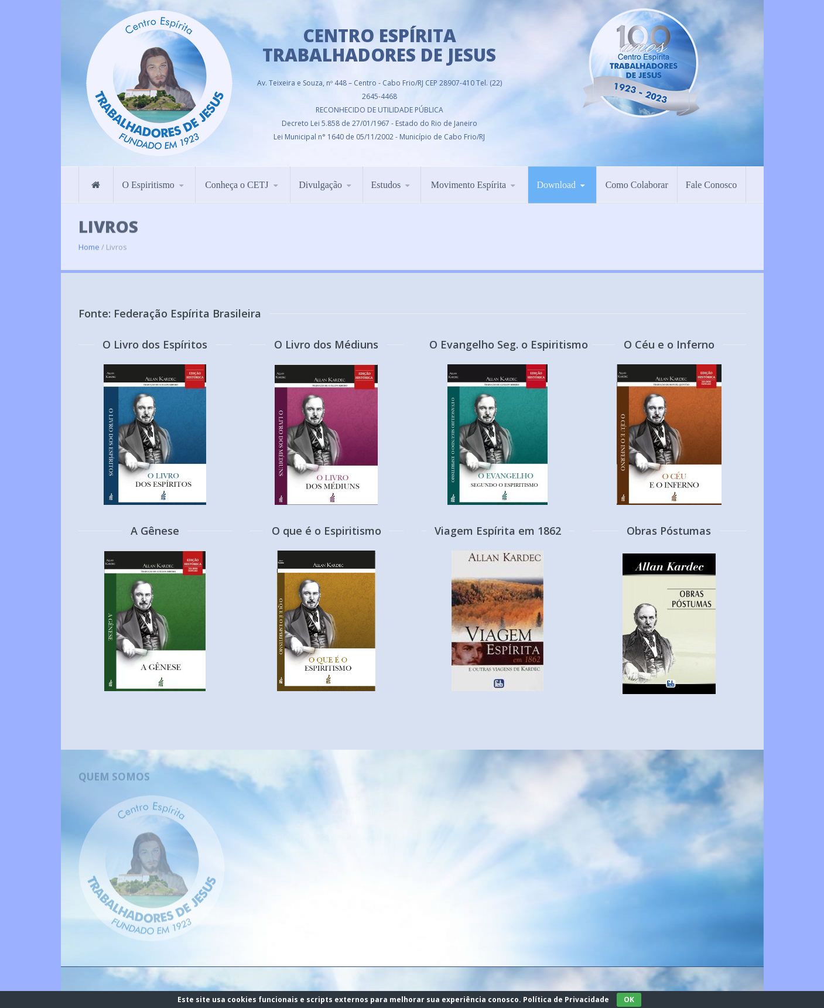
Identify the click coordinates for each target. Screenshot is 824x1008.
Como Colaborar (637, 179)
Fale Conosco (711, 179)
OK (629, 999)
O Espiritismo (148, 179)
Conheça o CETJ (236, 179)
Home (89, 239)
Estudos (386, 179)
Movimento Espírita (468, 179)
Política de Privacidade (566, 999)
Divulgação (320, 179)
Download (556, 179)
